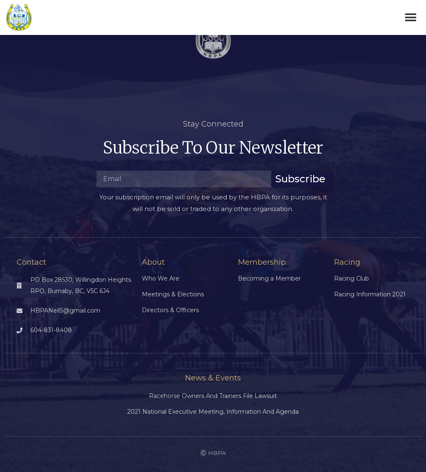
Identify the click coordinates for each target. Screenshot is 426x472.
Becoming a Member (269, 278)
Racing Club (351, 278)
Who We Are (160, 278)
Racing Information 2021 (370, 294)
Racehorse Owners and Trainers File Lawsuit (213, 396)
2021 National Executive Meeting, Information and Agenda (213, 411)
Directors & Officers (170, 310)
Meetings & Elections (173, 294)
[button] (410, 17)
